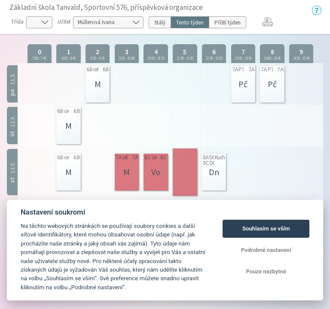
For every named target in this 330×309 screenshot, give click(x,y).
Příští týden (227, 22)
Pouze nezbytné (266, 271)
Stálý (159, 22)
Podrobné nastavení (266, 250)
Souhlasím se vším (266, 228)
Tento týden (190, 22)
